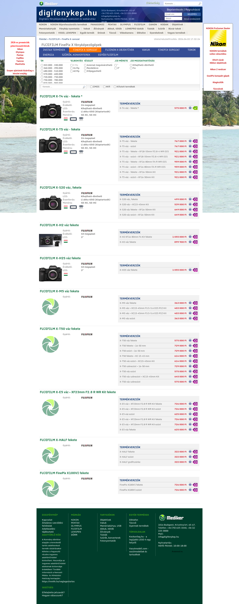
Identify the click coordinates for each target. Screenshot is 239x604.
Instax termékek (54, 50)
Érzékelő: (67, 105)
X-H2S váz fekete (128, 270)
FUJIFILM (139, 24)
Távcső (112, 33)
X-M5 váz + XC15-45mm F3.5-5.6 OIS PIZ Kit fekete (143, 313)
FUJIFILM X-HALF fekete (58, 439)
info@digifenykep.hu (110, 16)
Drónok (101, 33)
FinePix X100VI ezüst (131, 490)
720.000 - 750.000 (52, 76)
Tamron (20, 61)
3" (117, 67)
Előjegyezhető (92, 70)
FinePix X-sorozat (71, 39)
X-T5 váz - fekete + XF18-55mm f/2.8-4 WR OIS (144, 151)
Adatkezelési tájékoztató (48, 530)
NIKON (43, 24)
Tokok (192, 50)
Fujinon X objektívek (119, 50)
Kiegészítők (218, 82)
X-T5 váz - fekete (128, 141)
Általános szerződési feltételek (52, 524)
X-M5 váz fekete (128, 303)
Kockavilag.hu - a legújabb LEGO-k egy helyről (140, 539)
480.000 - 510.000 (52, 70)
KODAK (164, 24)
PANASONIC (97, 24)
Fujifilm (20, 58)
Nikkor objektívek (218, 62)
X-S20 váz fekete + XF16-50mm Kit (138, 209)
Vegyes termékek (176, 33)
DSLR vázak (218, 59)
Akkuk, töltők (115, 29)
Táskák (151, 29)
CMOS (94, 86)
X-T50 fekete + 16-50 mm (133, 345)
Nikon (20, 49)
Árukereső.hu (177, 551)
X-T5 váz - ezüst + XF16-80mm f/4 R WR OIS (142, 167)
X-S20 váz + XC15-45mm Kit (134, 204)
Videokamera (126, 33)
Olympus (20, 52)
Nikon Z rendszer (218, 69)
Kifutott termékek (124, 86)
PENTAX (112, 24)
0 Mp (74, 64)
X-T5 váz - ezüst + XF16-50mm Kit (137, 177)
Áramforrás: (69, 111)
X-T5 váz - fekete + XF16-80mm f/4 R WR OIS (143, 162)
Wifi (106, 86)
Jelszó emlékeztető (192, 19)
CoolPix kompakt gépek (218, 75)
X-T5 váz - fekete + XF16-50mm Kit (138, 172)
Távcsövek (218, 88)
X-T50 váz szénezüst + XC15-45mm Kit (139, 376)
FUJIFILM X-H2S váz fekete (60, 258)
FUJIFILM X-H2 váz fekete (59, 224)
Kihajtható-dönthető (142, 64)
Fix (133, 67)
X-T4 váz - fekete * (129, 108)
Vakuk (86, 29)
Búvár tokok (174, 29)
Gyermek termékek (139, 525)
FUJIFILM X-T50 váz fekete (60, 328)
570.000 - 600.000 (52, 73)
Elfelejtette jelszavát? (53, 592)
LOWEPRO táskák (134, 29)
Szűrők (161, 29)
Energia (48, 55)
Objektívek (177, 24)
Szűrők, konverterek (76, 55)
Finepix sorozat (169, 50)
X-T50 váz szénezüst (130, 382)
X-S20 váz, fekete (129, 199)
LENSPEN (76, 531)
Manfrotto (20, 64)
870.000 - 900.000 (52, 82)
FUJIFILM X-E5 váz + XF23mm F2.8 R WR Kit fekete (78, 391)
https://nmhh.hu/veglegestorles (54, 581)
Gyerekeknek (156, 33)
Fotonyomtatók (47, 33)
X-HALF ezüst (127, 457)
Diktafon (141, 33)
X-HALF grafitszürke (130, 462)
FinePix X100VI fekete (131, 485)
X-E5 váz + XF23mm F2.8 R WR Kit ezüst (140, 409)
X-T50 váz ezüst (128, 371)
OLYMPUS (125, 24)
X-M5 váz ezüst (127, 318)
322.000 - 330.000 (52, 64)
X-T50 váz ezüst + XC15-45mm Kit (137, 361)
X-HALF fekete (127, 451)
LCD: (65, 108)
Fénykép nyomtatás (69, 29)
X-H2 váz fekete (128, 242)
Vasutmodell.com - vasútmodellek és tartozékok (139, 551)
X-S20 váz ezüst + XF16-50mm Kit (137, 215)
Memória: (68, 115)
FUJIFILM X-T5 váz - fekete (60, 129)
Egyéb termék (87, 33)
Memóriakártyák (47, 29)
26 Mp (74, 67)
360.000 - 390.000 (52, 67)
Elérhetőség (152, 3)
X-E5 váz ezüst (127, 414)
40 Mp (74, 70)
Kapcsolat (47, 519)
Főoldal (43, 39)
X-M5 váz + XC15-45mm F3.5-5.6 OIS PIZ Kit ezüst (143, 308)
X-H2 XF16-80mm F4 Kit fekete (136, 237)
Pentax (20, 55)
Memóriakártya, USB (110, 525)
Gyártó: (67, 102)
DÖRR (74, 534)
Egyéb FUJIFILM (108, 55)
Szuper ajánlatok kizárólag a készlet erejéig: (20, 72)
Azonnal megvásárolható (98, 64)
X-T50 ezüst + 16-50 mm (132, 351)
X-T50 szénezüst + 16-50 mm (134, 366)
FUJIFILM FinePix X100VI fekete (64, 472)
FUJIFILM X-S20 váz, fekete (60, 187)
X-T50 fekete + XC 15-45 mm (134, 356)
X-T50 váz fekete (128, 340)
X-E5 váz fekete (128, 429)
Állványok (99, 29)
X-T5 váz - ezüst (128, 146)
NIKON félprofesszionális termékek (68, 24)
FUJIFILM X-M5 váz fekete (59, 291)
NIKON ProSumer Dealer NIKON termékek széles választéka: (218, 41)
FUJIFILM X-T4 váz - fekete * (61, 96)
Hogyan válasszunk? (52, 595)
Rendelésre (91, 67)
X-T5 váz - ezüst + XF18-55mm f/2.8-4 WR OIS (144, 156)
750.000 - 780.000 (52, 79)
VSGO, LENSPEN (67, 33)
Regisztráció (192, 9)
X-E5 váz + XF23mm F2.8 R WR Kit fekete (141, 404)
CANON (153, 24)
